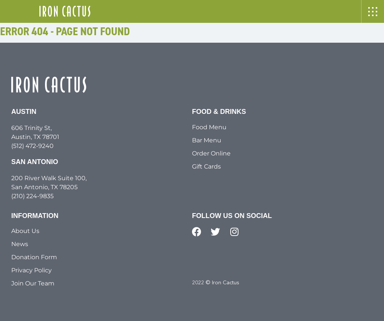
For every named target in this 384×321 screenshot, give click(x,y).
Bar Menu (206, 140)
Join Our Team (32, 283)
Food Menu (209, 127)
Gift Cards (206, 166)
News (19, 244)
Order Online (211, 153)
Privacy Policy (31, 270)
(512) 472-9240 (32, 145)
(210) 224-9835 (32, 196)
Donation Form (34, 257)
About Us (25, 230)
